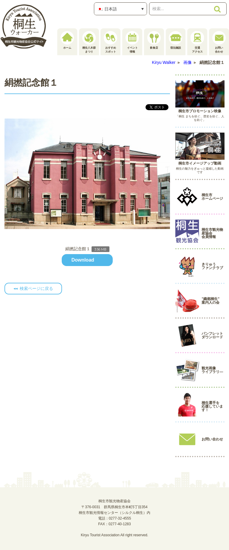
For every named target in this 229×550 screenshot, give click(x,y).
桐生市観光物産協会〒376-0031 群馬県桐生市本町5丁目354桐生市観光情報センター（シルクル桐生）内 (114, 506)
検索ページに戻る (36, 288)
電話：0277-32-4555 (114, 518)
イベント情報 (132, 42)
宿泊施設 (175, 40)
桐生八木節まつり (89, 42)
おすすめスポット (110, 42)
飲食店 (154, 40)
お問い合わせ (219, 42)
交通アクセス (197, 42)
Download (82, 259)
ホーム (67, 40)
